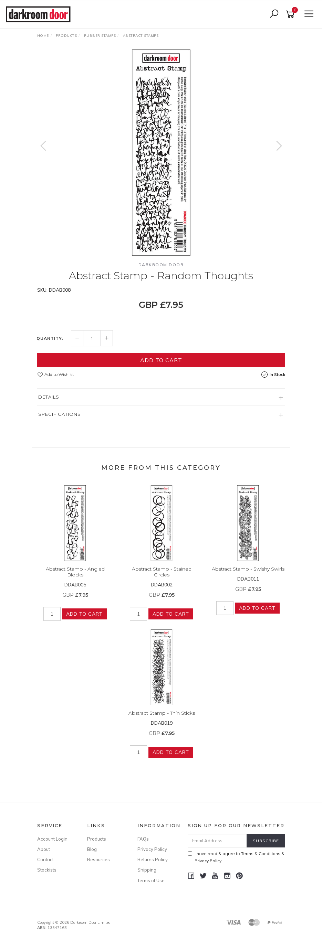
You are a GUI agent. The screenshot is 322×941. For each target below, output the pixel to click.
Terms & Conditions (260, 853)
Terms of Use (151, 880)
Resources (98, 859)
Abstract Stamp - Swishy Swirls (248, 569)
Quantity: (50, 338)
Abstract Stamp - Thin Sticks (161, 713)
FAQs (143, 839)
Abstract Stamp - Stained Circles (161, 572)
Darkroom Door (161, 264)
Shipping (146, 870)
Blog (92, 849)
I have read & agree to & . (236, 857)
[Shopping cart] (291, 14)
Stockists (46, 870)
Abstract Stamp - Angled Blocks (75, 572)
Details (48, 397)
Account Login (52, 839)
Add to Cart (161, 360)
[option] (161, 153)
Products (96, 839)
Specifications (59, 414)
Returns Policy (152, 859)
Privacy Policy (152, 849)
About (43, 849)
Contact (45, 859)
